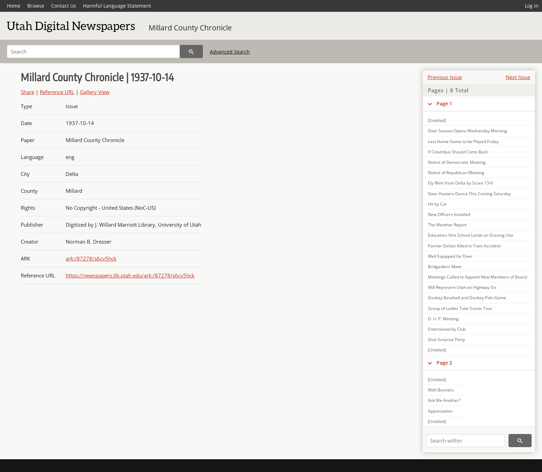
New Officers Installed (449, 214)
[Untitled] (437, 120)
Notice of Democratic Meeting (457, 162)
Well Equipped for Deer (450, 256)
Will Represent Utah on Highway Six (462, 287)
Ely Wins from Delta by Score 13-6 (460, 183)
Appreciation (440, 411)
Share (27, 91)
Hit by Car (437, 204)
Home (13, 5)
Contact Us (63, 5)
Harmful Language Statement (117, 5)
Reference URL (57, 91)
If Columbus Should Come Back (458, 152)
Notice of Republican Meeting (456, 173)
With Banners (441, 390)
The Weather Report (447, 225)
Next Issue (518, 77)
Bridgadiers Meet (444, 267)
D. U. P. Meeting (443, 319)
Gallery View (95, 91)
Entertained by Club (447, 329)
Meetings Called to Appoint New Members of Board (477, 277)
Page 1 (444, 103)
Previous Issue (445, 77)
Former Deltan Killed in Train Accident (464, 246)
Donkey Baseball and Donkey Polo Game (467, 298)
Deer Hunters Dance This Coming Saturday (469, 194)
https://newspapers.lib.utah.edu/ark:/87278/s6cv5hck (130, 275)
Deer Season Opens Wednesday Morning (467, 131)
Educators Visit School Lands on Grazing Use (470, 235)
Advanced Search (230, 51)
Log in (532, 5)
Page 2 (444, 362)
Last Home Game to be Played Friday (463, 141)
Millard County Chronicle (190, 27)
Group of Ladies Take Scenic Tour (460, 308)
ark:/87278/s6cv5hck (91, 258)
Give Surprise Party (446, 339)
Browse (35, 5)
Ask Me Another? (444, 400)
